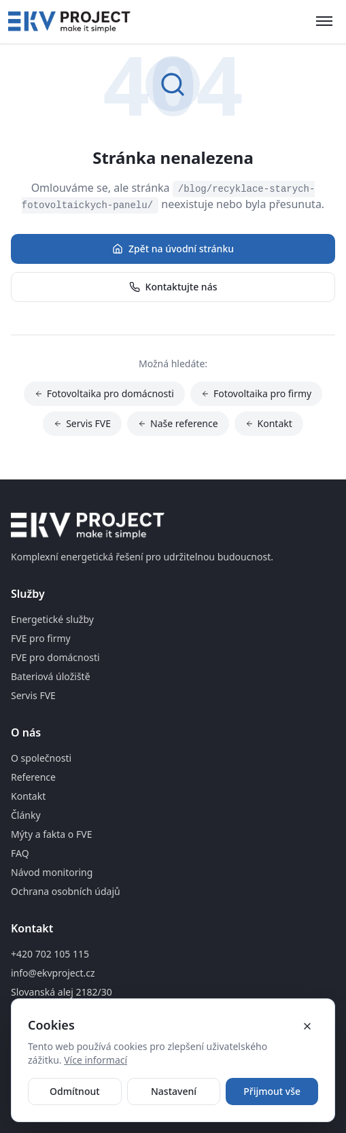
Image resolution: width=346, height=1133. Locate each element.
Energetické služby (52, 619)
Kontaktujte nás (173, 286)
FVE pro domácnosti (55, 657)
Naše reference (178, 423)
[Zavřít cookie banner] (307, 1026)
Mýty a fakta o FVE (51, 834)
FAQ (20, 853)
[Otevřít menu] (324, 21)
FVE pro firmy (41, 638)
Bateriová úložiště (50, 676)
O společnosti (41, 757)
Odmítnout (75, 1091)
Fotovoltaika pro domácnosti (104, 393)
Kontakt (268, 423)
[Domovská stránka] (69, 22)
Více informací (95, 1059)
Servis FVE (82, 423)
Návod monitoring (51, 872)
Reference (33, 777)
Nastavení (173, 1091)
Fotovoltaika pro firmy (256, 393)
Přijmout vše (271, 1091)
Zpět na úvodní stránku (173, 248)
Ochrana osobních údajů (65, 891)
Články (26, 815)
